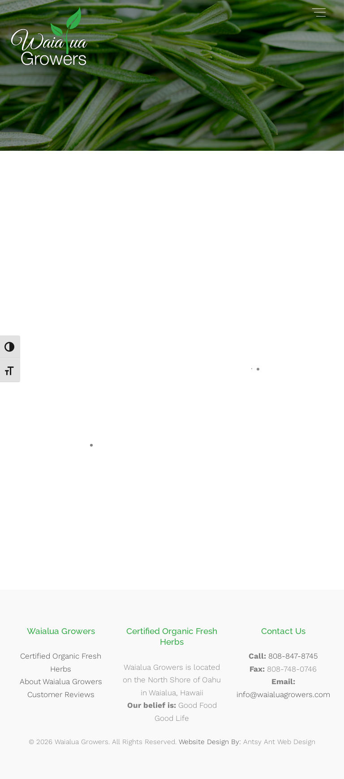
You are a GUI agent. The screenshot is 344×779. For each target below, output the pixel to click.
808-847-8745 (293, 655)
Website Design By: (210, 742)
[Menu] (319, 12)
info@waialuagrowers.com (283, 694)
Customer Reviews (61, 694)
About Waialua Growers (61, 681)
